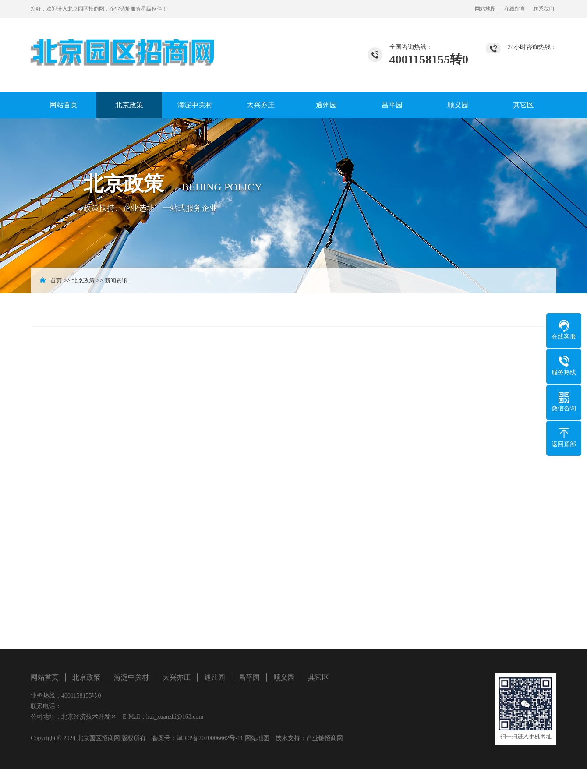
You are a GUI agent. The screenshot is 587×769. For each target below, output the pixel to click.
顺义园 (457, 105)
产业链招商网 (324, 738)
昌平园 (392, 105)
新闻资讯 (116, 280)
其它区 (523, 105)
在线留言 (514, 9)
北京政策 (129, 105)
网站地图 (485, 9)
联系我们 (543, 9)
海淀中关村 (194, 105)
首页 (56, 280)
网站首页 (64, 105)
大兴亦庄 (261, 105)
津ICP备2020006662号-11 (210, 738)
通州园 (326, 105)
